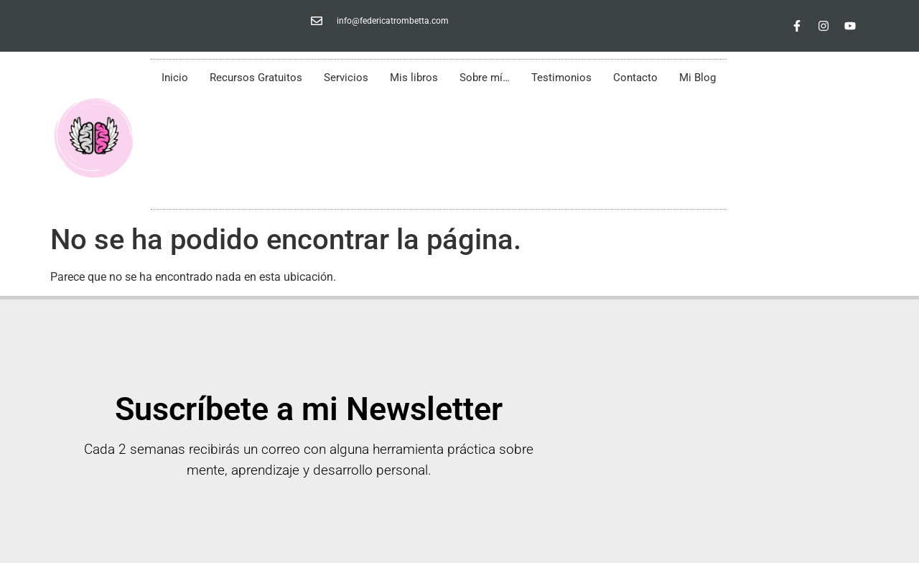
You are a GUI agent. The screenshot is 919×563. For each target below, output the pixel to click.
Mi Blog (697, 77)
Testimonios (561, 77)
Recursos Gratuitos (256, 77)
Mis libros (414, 77)
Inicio (175, 77)
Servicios (346, 77)
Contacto (635, 77)
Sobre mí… (485, 77)
